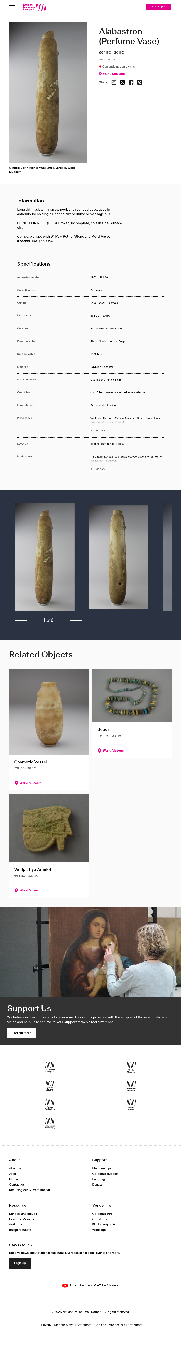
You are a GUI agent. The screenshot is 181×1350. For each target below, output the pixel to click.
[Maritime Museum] (131, 1086)
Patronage (99, 1179)
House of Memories (23, 1219)
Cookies (100, 1325)
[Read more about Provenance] (127, 424)
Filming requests (104, 1224)
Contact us (17, 1184)
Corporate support (105, 1174)
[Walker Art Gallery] (49, 1104)
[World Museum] (131, 1067)
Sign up (20, 1263)
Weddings (99, 1230)
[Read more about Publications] (127, 463)
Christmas (99, 1219)
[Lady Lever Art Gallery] (49, 1123)
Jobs (12, 1174)
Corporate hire (102, 1213)
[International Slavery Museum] (49, 1086)
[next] (76, 621)
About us (15, 1168)
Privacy (46, 1325)
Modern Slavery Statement (73, 1325)
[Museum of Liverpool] (49, 1067)
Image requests (20, 1230)
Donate (97, 1184)
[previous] (21, 621)
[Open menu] (12, 7)
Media (13, 1179)
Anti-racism (17, 1224)
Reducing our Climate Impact (29, 1190)
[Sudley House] (131, 1104)
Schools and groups (23, 1213)
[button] (45, 559)
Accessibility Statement (126, 1325)
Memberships (102, 1168)
